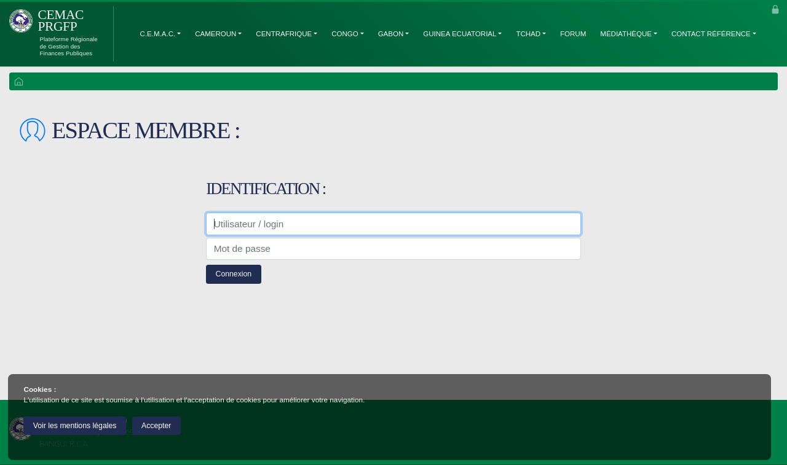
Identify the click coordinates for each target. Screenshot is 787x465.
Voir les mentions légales (75, 425)
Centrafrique (284, 33)
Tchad (528, 33)
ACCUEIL (19, 83)
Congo (344, 33)
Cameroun (215, 33)
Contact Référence (711, 33)
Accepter (156, 425)
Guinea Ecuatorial (459, 33)
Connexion (234, 274)
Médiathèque (626, 33)
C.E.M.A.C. (158, 33)
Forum (573, 33)
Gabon (391, 33)
